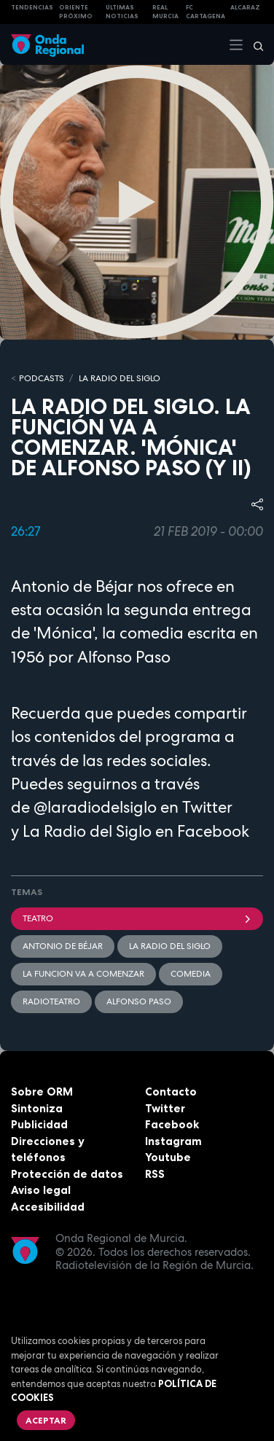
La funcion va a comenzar (83, 974)
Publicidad (39, 1124)
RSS (155, 1174)
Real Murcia (165, 12)
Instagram (173, 1141)
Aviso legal (41, 1190)
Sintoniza (37, 1108)
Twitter (165, 1108)
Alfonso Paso (138, 1001)
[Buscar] (253, 44)
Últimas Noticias (122, 12)
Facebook (172, 1124)
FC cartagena (205, 12)
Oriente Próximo (76, 12)
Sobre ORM (42, 1091)
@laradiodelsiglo (95, 807)
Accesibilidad (48, 1207)
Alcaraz (245, 7)
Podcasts (41, 378)
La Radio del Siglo (119, 378)
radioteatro (51, 1001)
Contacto (171, 1091)
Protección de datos (67, 1174)
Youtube (168, 1157)
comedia (191, 974)
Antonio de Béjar (63, 946)
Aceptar (46, 1420)
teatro (137, 918)
